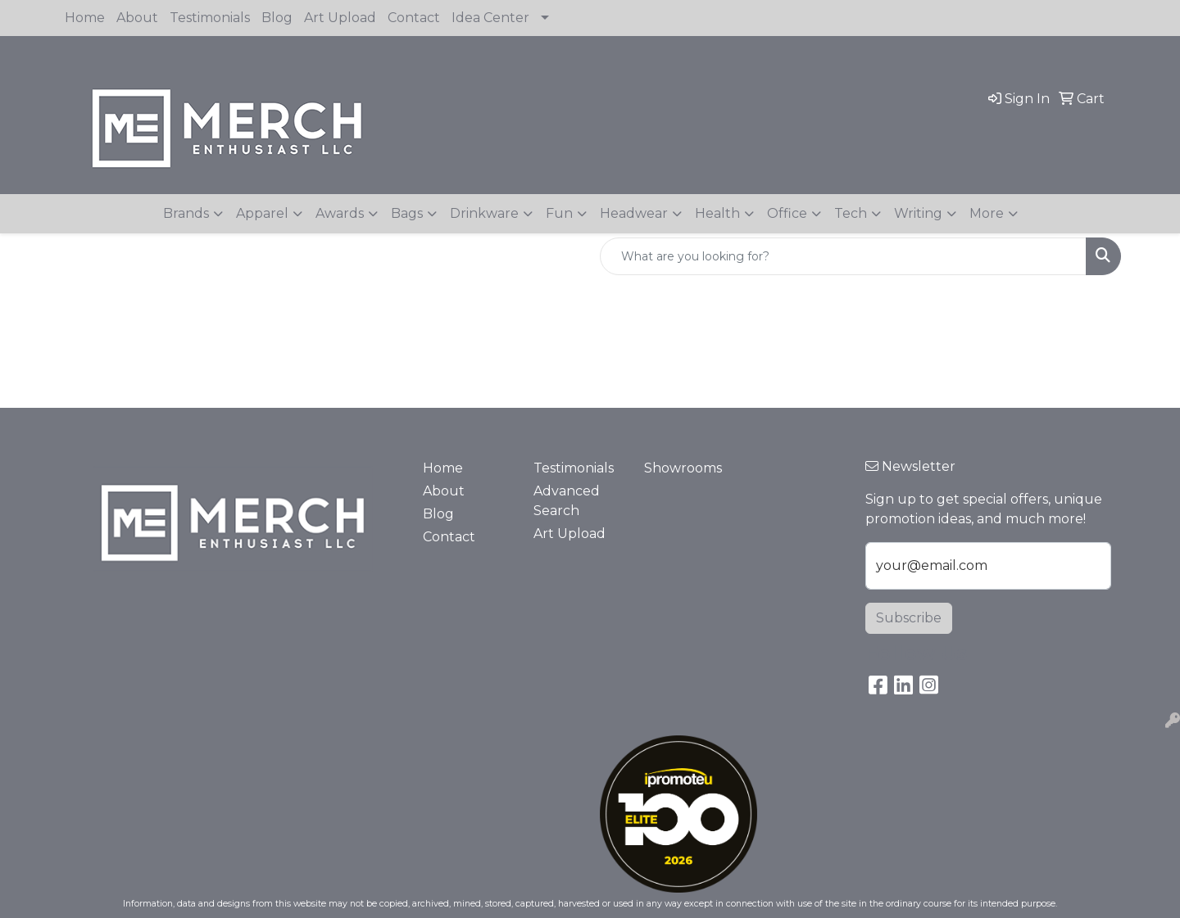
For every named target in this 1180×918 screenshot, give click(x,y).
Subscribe (909, 618)
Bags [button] (407, 213)
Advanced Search (566, 500)
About (137, 17)
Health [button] (717, 213)
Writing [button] (918, 213)
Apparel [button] (262, 213)
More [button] (986, 213)
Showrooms (683, 468)
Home (85, 17)
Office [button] (787, 213)
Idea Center (490, 17)
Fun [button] (559, 213)
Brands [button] (186, 213)
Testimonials (210, 17)
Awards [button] (339, 213)
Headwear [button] (634, 213)
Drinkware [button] (484, 213)
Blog (277, 17)
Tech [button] (850, 213)
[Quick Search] (843, 256)
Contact (414, 17)
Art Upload (340, 17)
